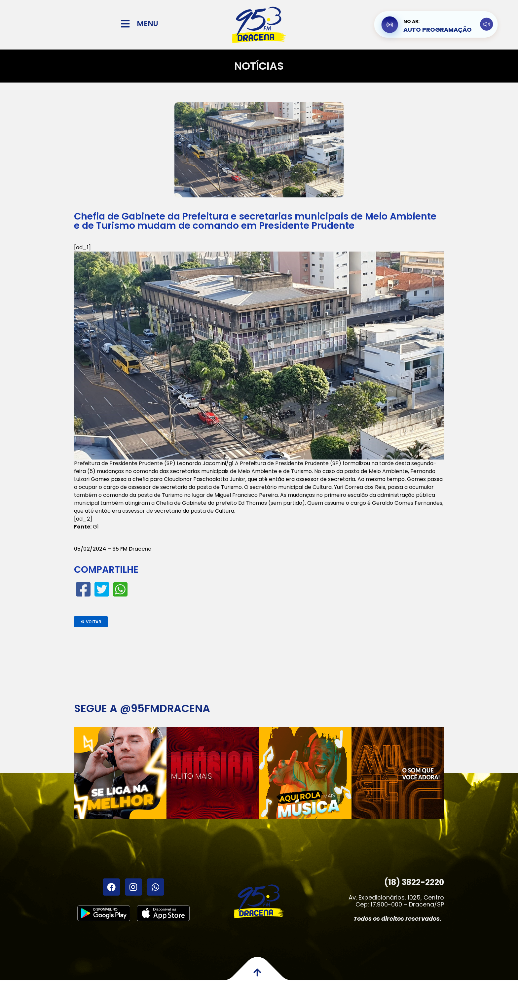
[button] (91, 621)
